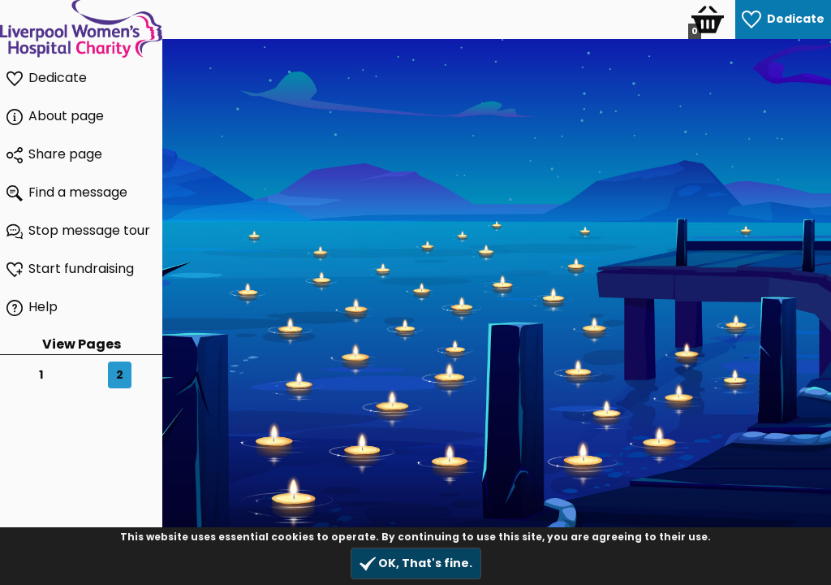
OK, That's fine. (416, 563)
